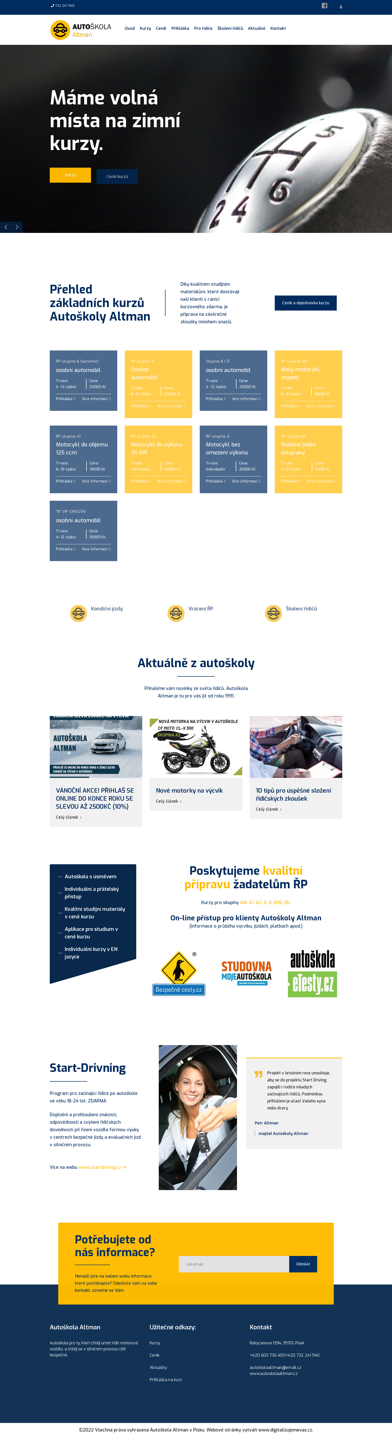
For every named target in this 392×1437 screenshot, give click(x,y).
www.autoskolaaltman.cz (274, 1373)
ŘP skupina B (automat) (77, 378)
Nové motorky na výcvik (189, 791)
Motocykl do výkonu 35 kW (156, 465)
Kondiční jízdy (107, 626)
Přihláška (180, 28)
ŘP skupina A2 (144, 453)
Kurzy (145, 28)
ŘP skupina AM (294, 378)
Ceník (161, 28)
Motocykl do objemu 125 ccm (82, 465)
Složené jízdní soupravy (298, 465)
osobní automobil (78, 387)
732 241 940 (64, 6)
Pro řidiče (203, 28)
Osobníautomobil (144, 390)
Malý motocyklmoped (300, 390)
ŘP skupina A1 (68, 453)
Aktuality (158, 1367)
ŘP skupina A (217, 453)
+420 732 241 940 (302, 1355)
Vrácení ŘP (200, 626)
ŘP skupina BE (293, 453)
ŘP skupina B (142, 378)
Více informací (171, 498)
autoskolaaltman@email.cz (276, 1367)
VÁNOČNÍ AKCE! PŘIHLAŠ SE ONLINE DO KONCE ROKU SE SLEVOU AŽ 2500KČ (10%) (95, 799)
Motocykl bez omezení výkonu (227, 465)
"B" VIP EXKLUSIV (71, 528)
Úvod (130, 28)
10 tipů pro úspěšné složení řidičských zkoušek (293, 795)
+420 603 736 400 (267, 1355)
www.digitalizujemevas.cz (285, 1430)
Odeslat (287, 1264)
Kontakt (278, 28)
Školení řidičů (230, 28)
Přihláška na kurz (166, 1379)
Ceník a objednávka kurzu (305, 303)
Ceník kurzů (117, 180)
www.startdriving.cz (102, 1167)
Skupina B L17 (218, 378)
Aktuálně (257, 28)
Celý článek (69, 817)
